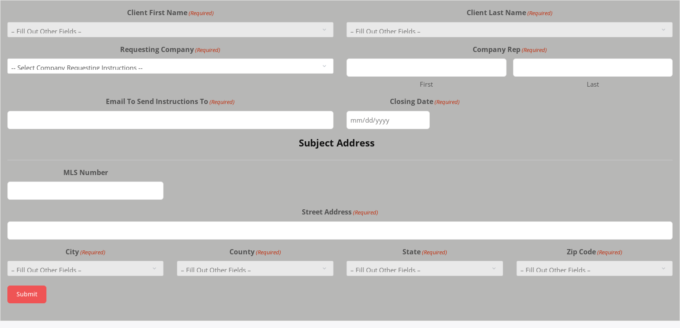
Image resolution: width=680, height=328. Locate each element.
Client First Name (170, 13)
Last (593, 84)
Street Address (340, 212)
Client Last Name (509, 13)
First (426, 84)
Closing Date (425, 102)
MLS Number (85, 172)
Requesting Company (170, 50)
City (85, 252)
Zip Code (594, 252)
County (255, 252)
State (424, 252)
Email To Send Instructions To (170, 102)
